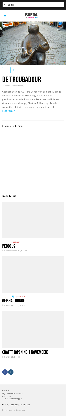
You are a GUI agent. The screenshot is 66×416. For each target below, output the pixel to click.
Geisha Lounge (13, 300)
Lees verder (8, 110)
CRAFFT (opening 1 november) (25, 352)
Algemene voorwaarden (12, 393)
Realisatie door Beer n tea (13, 410)
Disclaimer (6, 396)
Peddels (8, 245)
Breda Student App (13, 398)
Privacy (5, 390)
